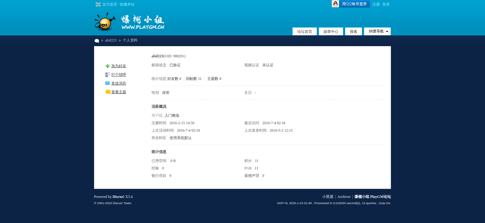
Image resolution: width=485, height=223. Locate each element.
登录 (386, 4)
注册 (376, 4)
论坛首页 (304, 31)
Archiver (344, 197)
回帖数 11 (194, 79)
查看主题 (118, 92)
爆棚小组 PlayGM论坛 (96, 40)
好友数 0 (174, 79)
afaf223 (111, 40)
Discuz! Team (122, 203)
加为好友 (118, 66)
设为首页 (109, 4)
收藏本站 (127, 4)
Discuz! (118, 197)
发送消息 (118, 83)
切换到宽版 (97, 4)
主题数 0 (214, 79)
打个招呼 (118, 74)
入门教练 (172, 115)
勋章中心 (331, 31)
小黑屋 (327, 197)
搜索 (353, 31)
